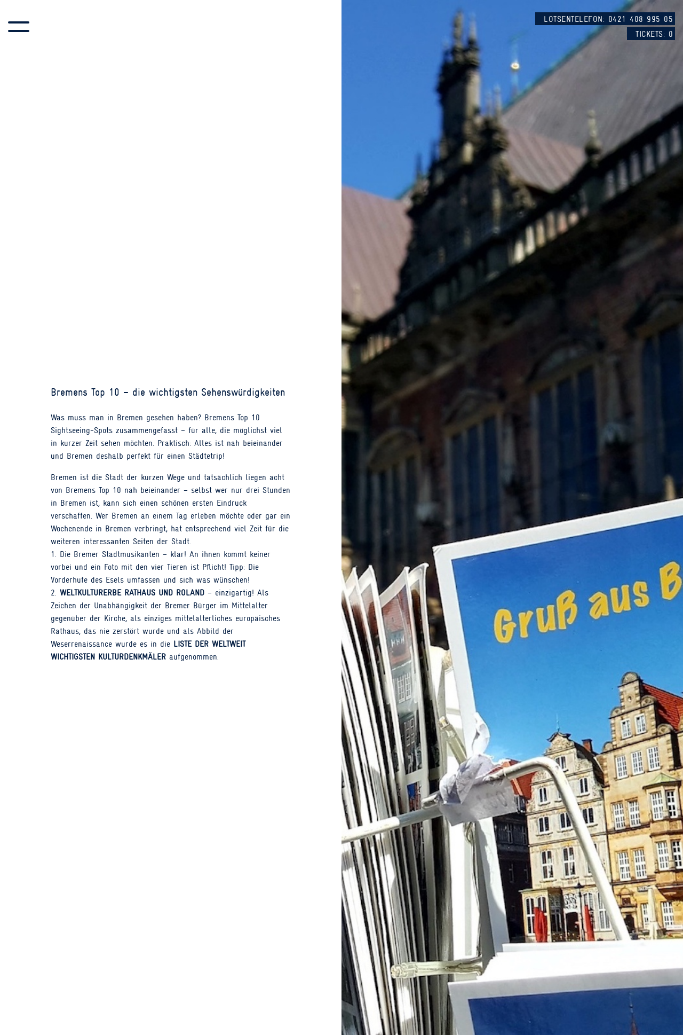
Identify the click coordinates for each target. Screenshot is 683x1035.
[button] (18, 27)
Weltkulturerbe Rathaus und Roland (132, 593)
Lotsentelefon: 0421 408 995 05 (608, 19)
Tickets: (654, 34)
